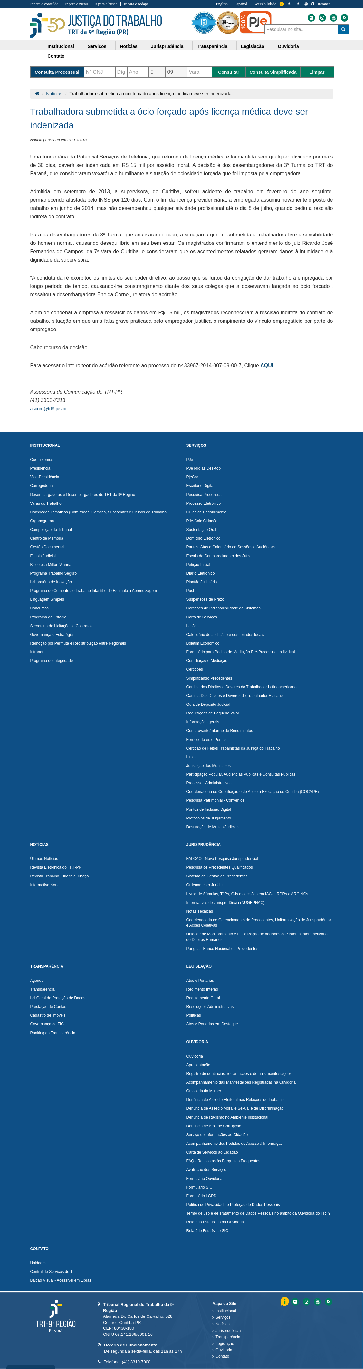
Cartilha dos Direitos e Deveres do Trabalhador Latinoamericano (241, 687)
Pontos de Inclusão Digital (208, 809)
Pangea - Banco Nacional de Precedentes (222, 948)
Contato (222, 1356)
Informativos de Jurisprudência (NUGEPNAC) (225, 902)
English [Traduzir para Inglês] (222, 4)
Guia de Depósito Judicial (208, 704)
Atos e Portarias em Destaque (212, 1024)
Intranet (36, 652)
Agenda (36, 980)
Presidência (40, 468)
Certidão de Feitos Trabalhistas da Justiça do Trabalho (233, 748)
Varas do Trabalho (46, 503)
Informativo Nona (45, 885)
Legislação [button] (252, 46)
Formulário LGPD (201, 1196)
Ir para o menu (76, 4)
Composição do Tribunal (51, 529)
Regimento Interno (202, 989)
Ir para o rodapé (136, 4)
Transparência (42, 989)
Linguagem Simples (47, 599)
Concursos (39, 608)
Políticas (193, 1015)
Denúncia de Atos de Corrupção (213, 1126)
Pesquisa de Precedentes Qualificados (219, 867)
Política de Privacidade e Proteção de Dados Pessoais (233, 1204)
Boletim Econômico (203, 643)
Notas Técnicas (199, 911)
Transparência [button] (212, 46)
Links (191, 757)
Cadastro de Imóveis (48, 1015)
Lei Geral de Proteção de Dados (57, 998)
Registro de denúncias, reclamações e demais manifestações (239, 1073)
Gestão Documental (47, 547)
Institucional (225, 1311)
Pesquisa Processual (204, 495)
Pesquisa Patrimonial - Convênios (215, 800)
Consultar (228, 72)
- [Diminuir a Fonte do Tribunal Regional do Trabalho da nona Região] (298, 4)
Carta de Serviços (201, 617)
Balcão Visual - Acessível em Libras (60, 1280)
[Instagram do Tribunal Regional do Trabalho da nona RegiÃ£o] (306, 1302)
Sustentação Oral (201, 529)
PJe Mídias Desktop (203, 468)
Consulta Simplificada (272, 72)
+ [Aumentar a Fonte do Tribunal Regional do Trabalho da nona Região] (290, 4)
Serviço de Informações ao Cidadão (217, 1135)
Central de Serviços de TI (52, 1271)
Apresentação (198, 1065)
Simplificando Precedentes (209, 678)
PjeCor (192, 477)
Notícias (54, 93)
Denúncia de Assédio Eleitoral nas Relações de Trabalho (235, 1099)
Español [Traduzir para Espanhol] (240, 4)
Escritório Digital (200, 485)
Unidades (38, 1263)
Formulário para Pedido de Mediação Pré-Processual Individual (240, 652)
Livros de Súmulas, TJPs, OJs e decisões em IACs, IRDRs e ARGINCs (247, 894)
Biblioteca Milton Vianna (51, 564)
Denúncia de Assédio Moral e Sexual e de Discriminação (235, 1108)
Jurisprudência (228, 1330)
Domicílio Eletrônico (203, 538)
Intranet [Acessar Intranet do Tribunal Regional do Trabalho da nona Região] (324, 4)
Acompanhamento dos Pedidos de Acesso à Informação (234, 1143)
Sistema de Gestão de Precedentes (216, 876)
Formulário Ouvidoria (204, 1178)
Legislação (224, 1343)
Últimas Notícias (44, 859)
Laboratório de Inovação (51, 582)
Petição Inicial (198, 564)
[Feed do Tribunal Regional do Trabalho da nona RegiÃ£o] (328, 1302)
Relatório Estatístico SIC (207, 1231)
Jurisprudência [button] (167, 46)
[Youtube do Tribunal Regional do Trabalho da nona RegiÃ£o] (316, 1302)
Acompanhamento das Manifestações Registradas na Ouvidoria (241, 1082)
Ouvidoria (194, 1056)
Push (190, 591)
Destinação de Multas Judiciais (213, 827)
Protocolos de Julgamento (208, 818)
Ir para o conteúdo (44, 4)
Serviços (222, 1317)
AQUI (266, 365)
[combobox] (301, 29)
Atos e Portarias (200, 980)
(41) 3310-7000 (136, 1361)
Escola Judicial (43, 556)
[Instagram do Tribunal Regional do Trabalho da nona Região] (321, 18)
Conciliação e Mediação (206, 660)
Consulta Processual (57, 72)
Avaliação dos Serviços (206, 1169)
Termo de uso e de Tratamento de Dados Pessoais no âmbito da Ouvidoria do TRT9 (258, 1213)
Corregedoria (41, 485)
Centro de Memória (46, 538)
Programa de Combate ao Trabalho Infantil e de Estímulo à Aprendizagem (93, 591)
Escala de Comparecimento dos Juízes (219, 556)
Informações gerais (202, 722)
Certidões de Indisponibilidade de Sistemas (223, 608)
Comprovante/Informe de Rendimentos (219, 730)
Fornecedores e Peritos (206, 739)
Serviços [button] (97, 46)
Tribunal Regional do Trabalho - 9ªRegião (96, 25)
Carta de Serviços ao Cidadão (212, 1152)
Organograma (42, 521)
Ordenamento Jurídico (205, 885)
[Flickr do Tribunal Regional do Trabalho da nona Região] (310, 18)
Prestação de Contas (48, 1006)
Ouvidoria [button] (288, 46)
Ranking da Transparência (52, 1033)
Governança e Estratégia (51, 634)
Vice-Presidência (44, 477)
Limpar (317, 72)
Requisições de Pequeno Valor (212, 713)
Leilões (192, 626)
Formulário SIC (199, 1187)
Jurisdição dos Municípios (208, 765)
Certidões (194, 669)
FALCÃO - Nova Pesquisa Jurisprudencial (222, 859)
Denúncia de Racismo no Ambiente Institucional (227, 1117)
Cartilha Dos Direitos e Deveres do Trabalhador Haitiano (234, 696)
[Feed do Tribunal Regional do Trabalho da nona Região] (344, 18)
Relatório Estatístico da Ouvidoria (215, 1222)
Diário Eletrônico (200, 573)
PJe (189, 459)
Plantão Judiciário (201, 582)
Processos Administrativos (209, 783)
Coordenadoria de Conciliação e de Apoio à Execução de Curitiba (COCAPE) (252, 792)
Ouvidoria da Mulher (203, 1091)
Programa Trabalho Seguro (53, 573)
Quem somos (41, 459)
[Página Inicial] (37, 93)
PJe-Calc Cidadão (202, 521)
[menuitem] (63, 45)
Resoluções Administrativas (210, 1006)
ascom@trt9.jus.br (48, 408)
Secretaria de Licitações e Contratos (61, 626)
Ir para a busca (105, 4)
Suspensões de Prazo (205, 599)
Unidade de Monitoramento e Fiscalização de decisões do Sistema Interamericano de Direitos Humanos (257, 937)
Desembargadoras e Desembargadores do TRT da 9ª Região (82, 495)
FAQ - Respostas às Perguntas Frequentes (223, 1161)
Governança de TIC (47, 1024)
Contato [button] (56, 56)
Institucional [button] (61, 46)
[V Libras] (306, 4)
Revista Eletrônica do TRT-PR (56, 867)
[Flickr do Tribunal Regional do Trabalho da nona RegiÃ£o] (295, 1302)
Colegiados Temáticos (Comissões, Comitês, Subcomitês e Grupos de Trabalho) (99, 512)
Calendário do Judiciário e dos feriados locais (225, 634)
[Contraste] (312, 4)
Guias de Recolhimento (206, 512)
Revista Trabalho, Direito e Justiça (59, 876)
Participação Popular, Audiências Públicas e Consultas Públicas (241, 774)
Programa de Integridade (51, 660)
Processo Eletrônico (203, 503)
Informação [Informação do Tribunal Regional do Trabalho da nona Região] (281, 4)
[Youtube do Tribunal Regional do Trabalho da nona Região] (333, 18)
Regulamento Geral (203, 998)
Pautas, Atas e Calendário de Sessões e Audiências (230, 547)
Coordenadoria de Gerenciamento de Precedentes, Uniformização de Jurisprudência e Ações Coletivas (258, 923)
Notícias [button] (128, 46)
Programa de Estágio (48, 617)
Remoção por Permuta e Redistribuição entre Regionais (78, 643)
